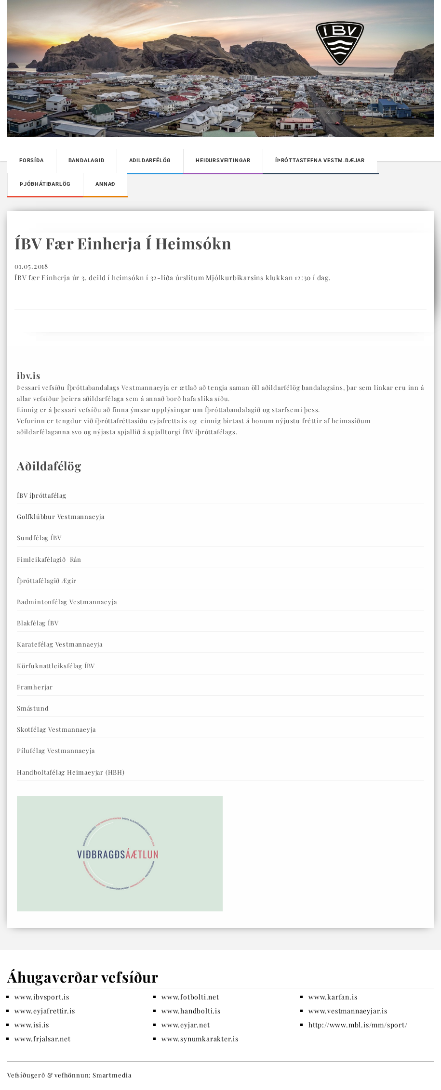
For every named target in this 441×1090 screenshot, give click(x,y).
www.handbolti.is (191, 1010)
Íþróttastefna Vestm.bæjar (320, 160)
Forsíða (31, 160)
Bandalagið (86, 160)
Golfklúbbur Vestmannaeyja (61, 516)
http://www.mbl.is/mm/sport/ (358, 1024)
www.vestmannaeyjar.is (348, 1010)
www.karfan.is (332, 996)
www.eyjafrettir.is (44, 1010)
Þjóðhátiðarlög (45, 184)
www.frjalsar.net (42, 1038)
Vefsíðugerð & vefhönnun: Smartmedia (69, 1075)
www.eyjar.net (185, 1024)
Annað (105, 184)
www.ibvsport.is (41, 996)
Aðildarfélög (150, 160)
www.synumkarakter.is (200, 1038)
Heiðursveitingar (223, 160)
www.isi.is (31, 1024)
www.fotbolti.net (190, 996)
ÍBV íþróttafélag (42, 495)
